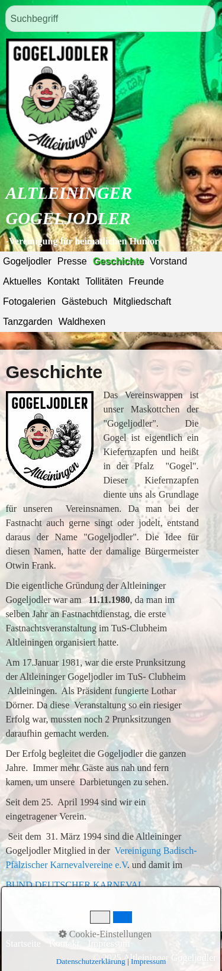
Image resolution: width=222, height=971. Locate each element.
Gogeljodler (27, 261)
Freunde (146, 281)
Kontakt (63, 281)
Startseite (23, 943)
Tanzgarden (28, 322)
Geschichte (118, 261)
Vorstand (168, 261)
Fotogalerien (29, 301)
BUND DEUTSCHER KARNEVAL (74, 885)
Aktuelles (22, 281)
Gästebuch (84, 301)
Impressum (109, 943)
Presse (72, 261)
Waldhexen (82, 322)
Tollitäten (104, 281)
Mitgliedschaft (142, 301)
